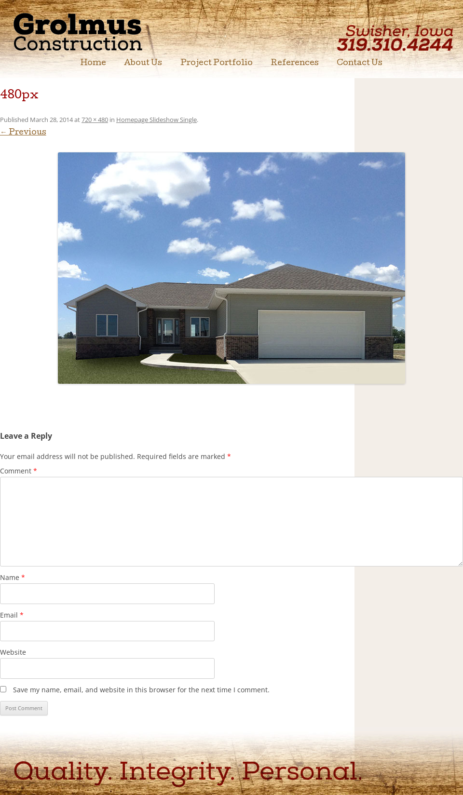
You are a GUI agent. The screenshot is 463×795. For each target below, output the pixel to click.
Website (13, 652)
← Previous (23, 133)
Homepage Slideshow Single (156, 119)
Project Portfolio (216, 63)
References (295, 63)
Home (93, 63)
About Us (143, 63)
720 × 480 (95, 119)
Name (12, 577)
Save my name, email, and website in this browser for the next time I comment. (141, 689)
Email (12, 615)
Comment (18, 470)
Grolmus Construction (94, 31)
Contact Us (359, 63)
